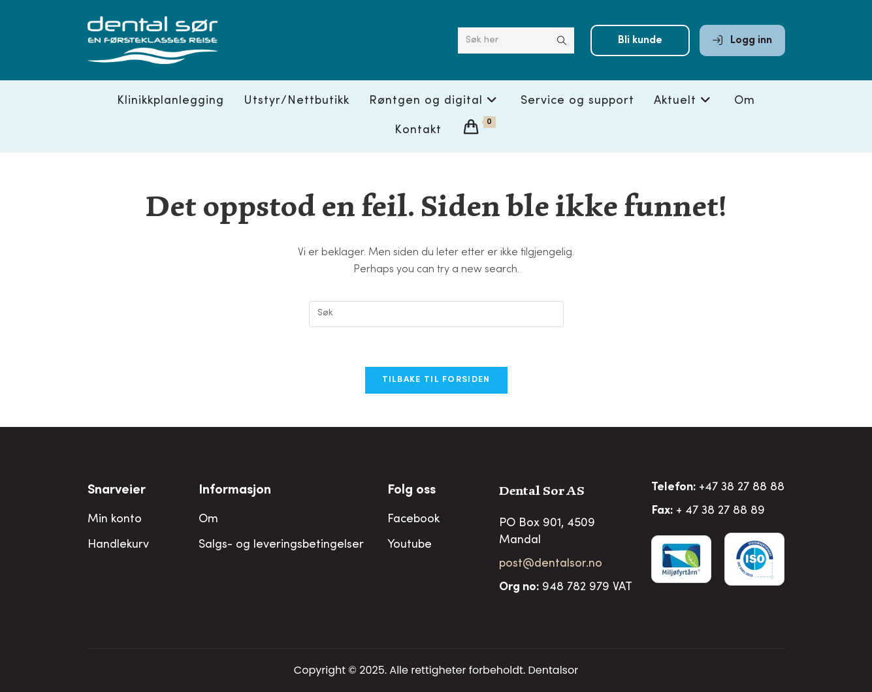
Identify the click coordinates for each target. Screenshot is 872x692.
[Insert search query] (436, 314)
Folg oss (411, 490)
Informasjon (235, 490)
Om (208, 520)
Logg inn (742, 40)
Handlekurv (118, 545)
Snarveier (117, 490)
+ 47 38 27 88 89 (720, 511)
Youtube (409, 545)
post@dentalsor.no (550, 564)
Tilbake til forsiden (436, 380)
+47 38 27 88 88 (741, 488)
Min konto (115, 520)
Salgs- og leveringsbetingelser (281, 545)
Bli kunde (640, 40)
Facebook (413, 520)
